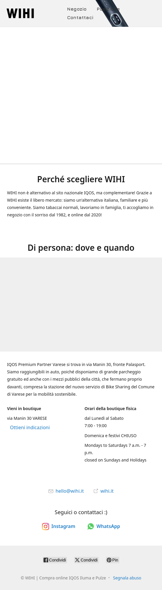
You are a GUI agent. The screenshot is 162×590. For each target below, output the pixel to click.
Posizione (108, 8)
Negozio (76, 8)
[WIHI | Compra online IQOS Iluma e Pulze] (36, 13)
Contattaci (80, 17)
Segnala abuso (127, 578)
